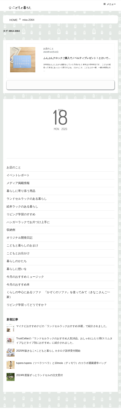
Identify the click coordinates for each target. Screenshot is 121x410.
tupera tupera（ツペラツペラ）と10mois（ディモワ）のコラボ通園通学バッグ (61, 362)
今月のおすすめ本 (18, 284)
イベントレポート (18, 175)
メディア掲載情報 (18, 183)
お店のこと (48, 49)
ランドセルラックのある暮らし (27, 198)
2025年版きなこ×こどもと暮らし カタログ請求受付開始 (48, 350)
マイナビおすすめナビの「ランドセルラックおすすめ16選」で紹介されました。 (62, 326)
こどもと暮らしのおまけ (22, 245)
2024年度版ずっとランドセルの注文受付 (39, 375)
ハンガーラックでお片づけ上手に (28, 222)
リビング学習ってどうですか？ (27, 304)
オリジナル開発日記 (19, 237)
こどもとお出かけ (18, 253)
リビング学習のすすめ (21, 214)
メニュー (109, 4)
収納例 (11, 229)
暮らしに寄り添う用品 (21, 190)
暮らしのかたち (17, 261)
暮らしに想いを (17, 269)
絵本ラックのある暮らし (22, 206)
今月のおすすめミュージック (25, 276)
